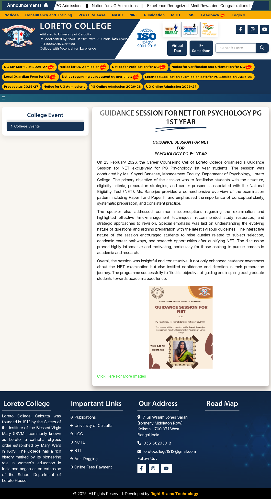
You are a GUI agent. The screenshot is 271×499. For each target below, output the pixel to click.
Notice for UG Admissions (116, 5)
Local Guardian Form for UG (30, 77)
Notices (11, 15)
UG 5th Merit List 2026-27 (29, 67)
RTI (75, 450)
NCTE (77, 442)
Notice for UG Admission (83, 67)
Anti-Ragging (84, 458)
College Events (27, 126)
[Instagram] (253, 29)
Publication (154, 15)
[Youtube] (264, 29)
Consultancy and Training (48, 15)
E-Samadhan (201, 48)
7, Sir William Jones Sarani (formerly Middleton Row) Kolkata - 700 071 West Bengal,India (162, 426)
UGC (76, 433)
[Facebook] (240, 29)
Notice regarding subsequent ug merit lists (101, 77)
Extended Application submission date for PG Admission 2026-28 (198, 77)
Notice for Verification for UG (139, 67)
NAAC (117, 15)
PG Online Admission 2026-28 (115, 86)
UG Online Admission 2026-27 (171, 86)
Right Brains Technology (174, 493)
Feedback (213, 15)
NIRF (133, 15)
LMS (190, 15)
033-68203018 (154, 443)
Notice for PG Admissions (60, 5)
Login (238, 15)
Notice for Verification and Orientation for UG (211, 67)
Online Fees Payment (91, 467)
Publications (83, 417)
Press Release (92, 15)
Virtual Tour (177, 48)
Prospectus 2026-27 (21, 86)
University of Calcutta (91, 425)
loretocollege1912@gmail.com (166, 451)
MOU (175, 15)
